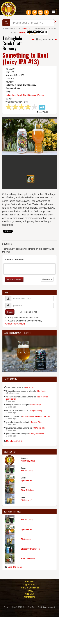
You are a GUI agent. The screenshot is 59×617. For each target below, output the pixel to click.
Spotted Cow (26, 488)
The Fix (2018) (27, 478)
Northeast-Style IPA (14, 75)
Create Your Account (15, 331)
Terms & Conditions (29, 595)
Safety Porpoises (36, 441)
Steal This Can (27, 498)
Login (10, 319)
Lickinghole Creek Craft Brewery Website (24, 95)
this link (22, 32)
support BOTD (27, 28)
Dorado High (35, 412)
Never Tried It (42, 112)
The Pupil (41, 398)
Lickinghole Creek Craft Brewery (12, 43)
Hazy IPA (9, 72)
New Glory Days (28, 468)
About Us (29, 589)
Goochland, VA (12, 88)
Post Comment (14, 287)
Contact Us (29, 604)
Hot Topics (29, 395)
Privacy (29, 598)
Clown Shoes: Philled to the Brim (36, 424)
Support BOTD (30, 592)
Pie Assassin (26, 508)
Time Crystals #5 (28, 566)
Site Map (29, 601)
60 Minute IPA (38, 435)
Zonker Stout (37, 429)
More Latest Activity (14, 448)
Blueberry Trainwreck (30, 556)
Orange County (35, 418)
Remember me (30, 319)
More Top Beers (15, 574)
